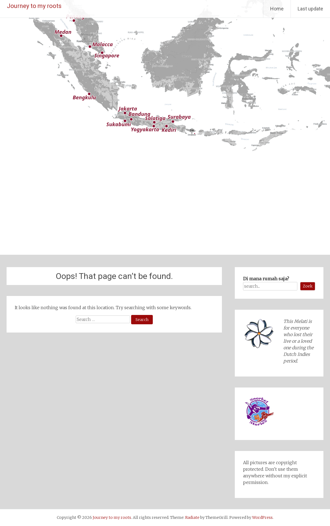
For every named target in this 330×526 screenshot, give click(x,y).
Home (277, 9)
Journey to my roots (34, 5)
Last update (310, 9)
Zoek (307, 286)
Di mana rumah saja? (266, 278)
